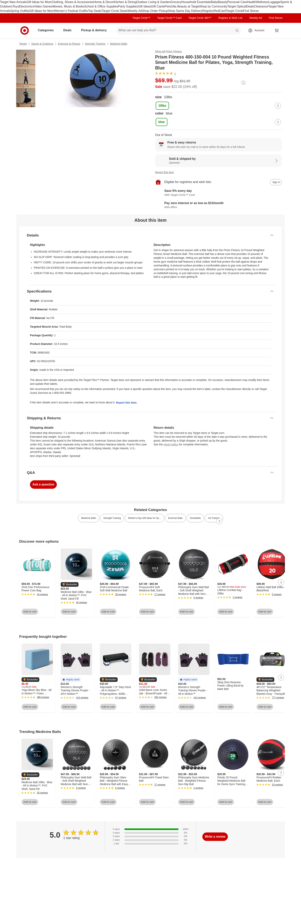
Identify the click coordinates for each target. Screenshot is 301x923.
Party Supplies (128, 6)
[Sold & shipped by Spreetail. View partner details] (218, 160)
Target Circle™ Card (169, 17)
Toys (16, 6)
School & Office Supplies (101, 6)
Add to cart (29, 611)
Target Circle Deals (114, 10)
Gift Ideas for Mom (39, 2)
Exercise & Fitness (69, 43)
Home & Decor (103, 2)
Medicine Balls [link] (88, 518)
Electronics (26, 6)
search (237, 30)
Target (23, 43)
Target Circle (234, 10)
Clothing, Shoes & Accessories (72, 2)
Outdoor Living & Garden (153, 2)
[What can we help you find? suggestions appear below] (178, 30)
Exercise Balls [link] (175, 518)
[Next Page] (278, 106)
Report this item (164, 172)
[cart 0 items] (277, 30)
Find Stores (251, 10)
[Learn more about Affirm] (218, 205)
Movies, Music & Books (68, 6)
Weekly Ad (135, 10)
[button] (70, 584)
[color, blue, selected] (161, 122)
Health (251, 2)
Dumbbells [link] (195, 518)
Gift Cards (158, 6)
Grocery (175, 2)
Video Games (43, 6)
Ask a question (43, 484)
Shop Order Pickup (155, 10)
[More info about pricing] (243, 83)
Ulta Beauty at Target (185, 6)
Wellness (262, 2)
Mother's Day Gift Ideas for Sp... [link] (144, 518)
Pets (168, 6)
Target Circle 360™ (199, 17)
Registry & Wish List (230, 17)
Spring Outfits (19, 10)
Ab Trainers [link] (214, 518)
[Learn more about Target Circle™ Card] (218, 193)
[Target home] (24, 30)
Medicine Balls (118, 43)
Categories (47, 30)
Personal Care (237, 2)
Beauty (222, 2)
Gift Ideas (144, 6)
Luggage (274, 2)
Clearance (261, 6)
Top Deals (95, 10)
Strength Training (95, 43)
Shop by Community (213, 6)
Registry (208, 10)
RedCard (219, 10)
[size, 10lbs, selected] (162, 106)
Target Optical (236, 6)
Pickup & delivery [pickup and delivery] (95, 30)
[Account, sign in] (258, 30)
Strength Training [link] (112, 518)
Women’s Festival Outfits (71, 10)
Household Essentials (196, 2)
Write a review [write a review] (215, 836)
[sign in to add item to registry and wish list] (276, 182)
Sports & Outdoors (42, 43)
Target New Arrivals (13, 2)
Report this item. (126, 402)
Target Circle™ (141, 17)
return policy (171, 444)
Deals (250, 6)
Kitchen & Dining (125, 2)
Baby (214, 2)
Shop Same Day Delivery (185, 10)
